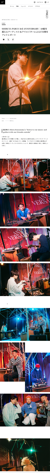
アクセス (37, 6)
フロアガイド (40, 2)
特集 (17, 6)
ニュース (23, 6)
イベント (30, 6)
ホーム (12, 6)
